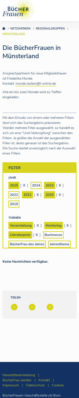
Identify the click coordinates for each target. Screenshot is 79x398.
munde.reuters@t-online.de (36, 83)
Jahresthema (59, 244)
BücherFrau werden (17, 380)
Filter (40, 168)
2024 (36, 185)
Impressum (11, 385)
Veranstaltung (21, 225)
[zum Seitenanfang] (67, 389)
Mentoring (54, 225)
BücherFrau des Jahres (27, 244)
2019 (14, 204)
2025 (14, 185)
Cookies (58, 385)
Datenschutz (35, 385)
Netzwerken (20, 29)
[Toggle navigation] (69, 10)
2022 (14, 194)
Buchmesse (53, 235)
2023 (50, 185)
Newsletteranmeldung (19, 375)
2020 (50, 194)
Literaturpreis (20, 235)
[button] (14, 307)
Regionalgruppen (50, 29)
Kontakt (44, 380)
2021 (27, 194)
